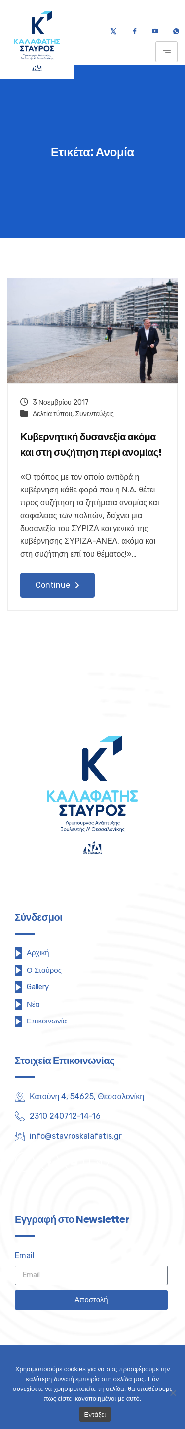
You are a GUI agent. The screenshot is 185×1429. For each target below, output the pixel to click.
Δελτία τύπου (52, 414)
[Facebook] (134, 31)
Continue (57, 585)
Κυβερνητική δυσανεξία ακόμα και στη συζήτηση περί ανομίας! (90, 445)
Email (25, 1255)
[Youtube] (155, 31)
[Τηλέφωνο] (176, 31)
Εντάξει (95, 1414)
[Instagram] (99, 1162)
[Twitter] (113, 31)
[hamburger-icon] (166, 51)
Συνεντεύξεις (94, 414)
